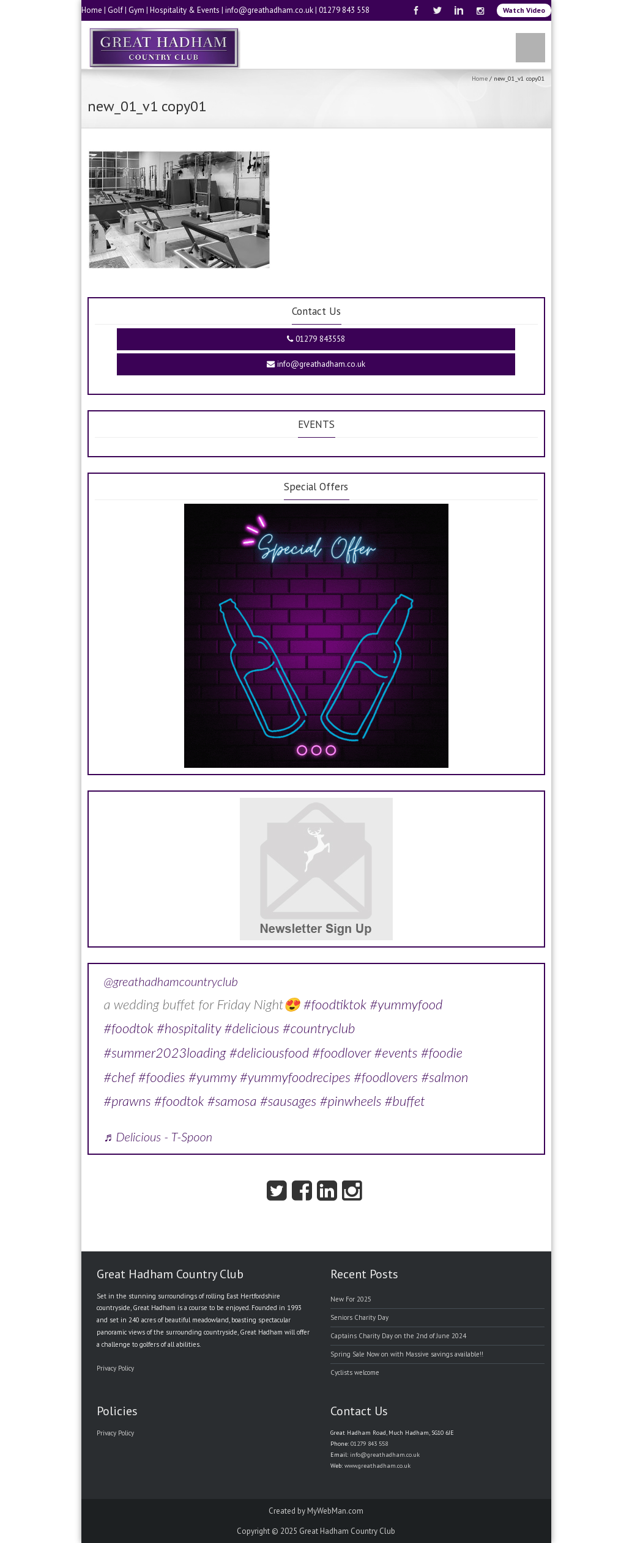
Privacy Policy (115, 1368)
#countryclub (319, 1028)
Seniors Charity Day (359, 1317)
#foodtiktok (334, 1004)
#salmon (445, 1077)
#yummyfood (406, 1004)
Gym (136, 10)
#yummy (212, 1077)
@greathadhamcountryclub (171, 981)
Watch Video (524, 10)
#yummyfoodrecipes (295, 1077)
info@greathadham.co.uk (269, 10)
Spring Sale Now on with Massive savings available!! (406, 1354)
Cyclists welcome (354, 1372)
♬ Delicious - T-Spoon (158, 1136)
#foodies (161, 1077)
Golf (115, 10)
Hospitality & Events (185, 10)
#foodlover (342, 1052)
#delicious (252, 1028)
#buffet (405, 1100)
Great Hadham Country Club (347, 1531)
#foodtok (129, 1028)
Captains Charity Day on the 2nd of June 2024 (398, 1335)
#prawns (127, 1100)
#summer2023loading (165, 1052)
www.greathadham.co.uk (377, 1466)
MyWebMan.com (335, 1511)
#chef (119, 1077)
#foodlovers (386, 1077)
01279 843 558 (344, 10)
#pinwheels (351, 1100)
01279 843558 (316, 339)
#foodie (442, 1052)
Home (91, 10)
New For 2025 (350, 1299)
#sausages (288, 1100)
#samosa (231, 1100)
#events (396, 1052)
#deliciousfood (269, 1052)
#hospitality (189, 1028)
